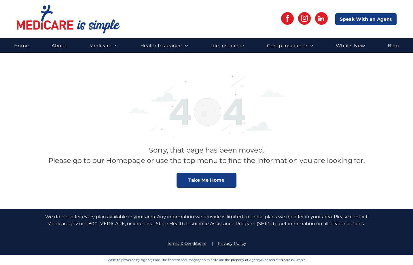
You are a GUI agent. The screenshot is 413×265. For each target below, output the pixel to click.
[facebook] (287, 19)
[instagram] (304, 19)
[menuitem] (21, 45)
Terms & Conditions (186, 243)
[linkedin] (321, 19)
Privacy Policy (232, 243)
